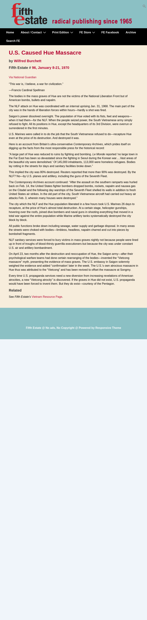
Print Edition (63, 32)
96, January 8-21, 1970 (50, 68)
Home (10, 32)
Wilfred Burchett (27, 61)
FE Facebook (110, 32)
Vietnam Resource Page (47, 296)
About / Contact (34, 32)
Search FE (13, 40)
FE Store (87, 32)
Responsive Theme (108, 327)
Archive (131, 32)
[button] (144, 6)
